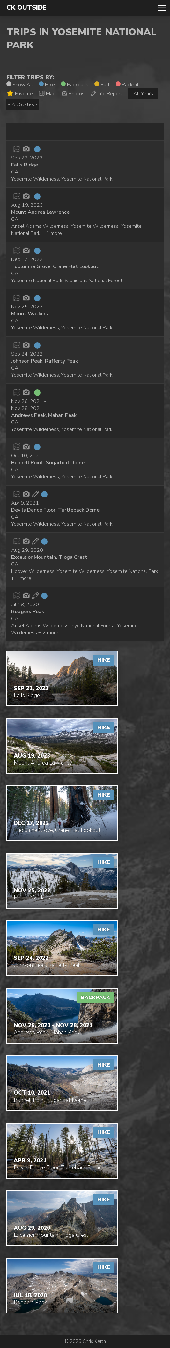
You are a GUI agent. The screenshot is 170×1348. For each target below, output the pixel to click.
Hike (47, 84)
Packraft (128, 84)
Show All (19, 84)
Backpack (74, 84)
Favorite (19, 93)
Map (47, 93)
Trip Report (106, 93)
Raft (102, 84)
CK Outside (26, 7)
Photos (73, 93)
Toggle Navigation (162, 8)
